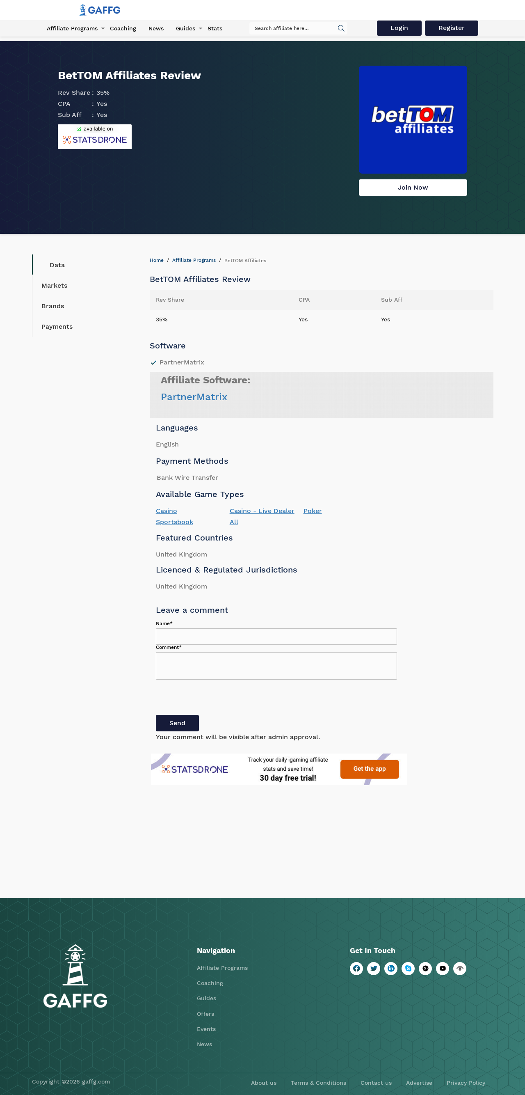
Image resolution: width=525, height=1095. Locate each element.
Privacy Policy (466, 1082)
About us (263, 1082)
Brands (52, 306)
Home (157, 260)
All (234, 522)
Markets (54, 285)
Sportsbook (174, 522)
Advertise (419, 1082)
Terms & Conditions (318, 1082)
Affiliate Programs (72, 28)
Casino (166, 511)
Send (177, 723)
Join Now (413, 187)
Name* (164, 623)
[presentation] (218, 699)
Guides (185, 28)
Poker (313, 511)
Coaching (123, 28)
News (156, 28)
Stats (215, 28)
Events (206, 1029)
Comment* (169, 647)
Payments (57, 326)
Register (452, 28)
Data (51, 265)
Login (400, 28)
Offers (205, 1013)
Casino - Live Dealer (262, 511)
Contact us (376, 1082)
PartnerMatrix (194, 397)
